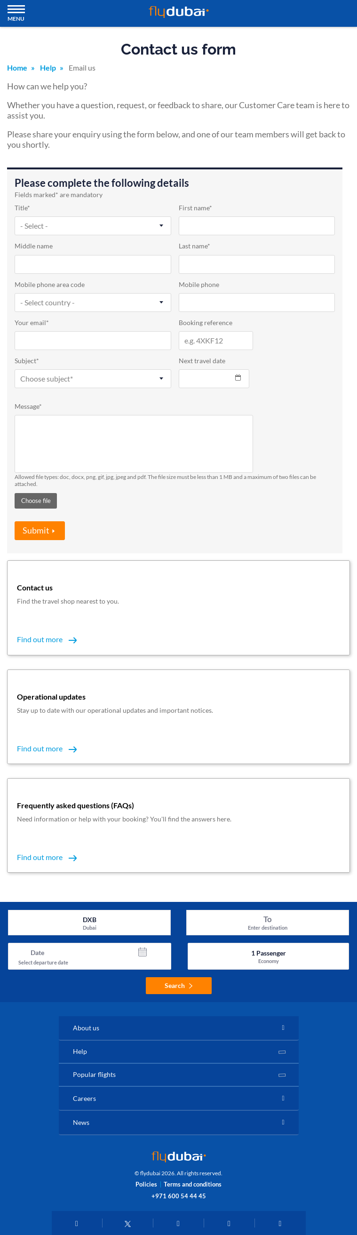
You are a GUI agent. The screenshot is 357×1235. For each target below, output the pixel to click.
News (81, 1122)
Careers (84, 1098)
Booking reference (205, 323)
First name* (195, 208)
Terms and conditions (193, 1184)
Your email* (32, 323)
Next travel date (202, 361)
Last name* (194, 246)
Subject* (27, 361)
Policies (146, 1184)
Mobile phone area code (50, 284)
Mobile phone (199, 284)
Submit (36, 530)
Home (17, 67)
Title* (22, 208)
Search (178, 985)
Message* (28, 406)
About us (86, 1028)
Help (48, 67)
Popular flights (94, 1074)
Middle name (34, 246)
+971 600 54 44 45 (178, 1196)
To (267, 919)
